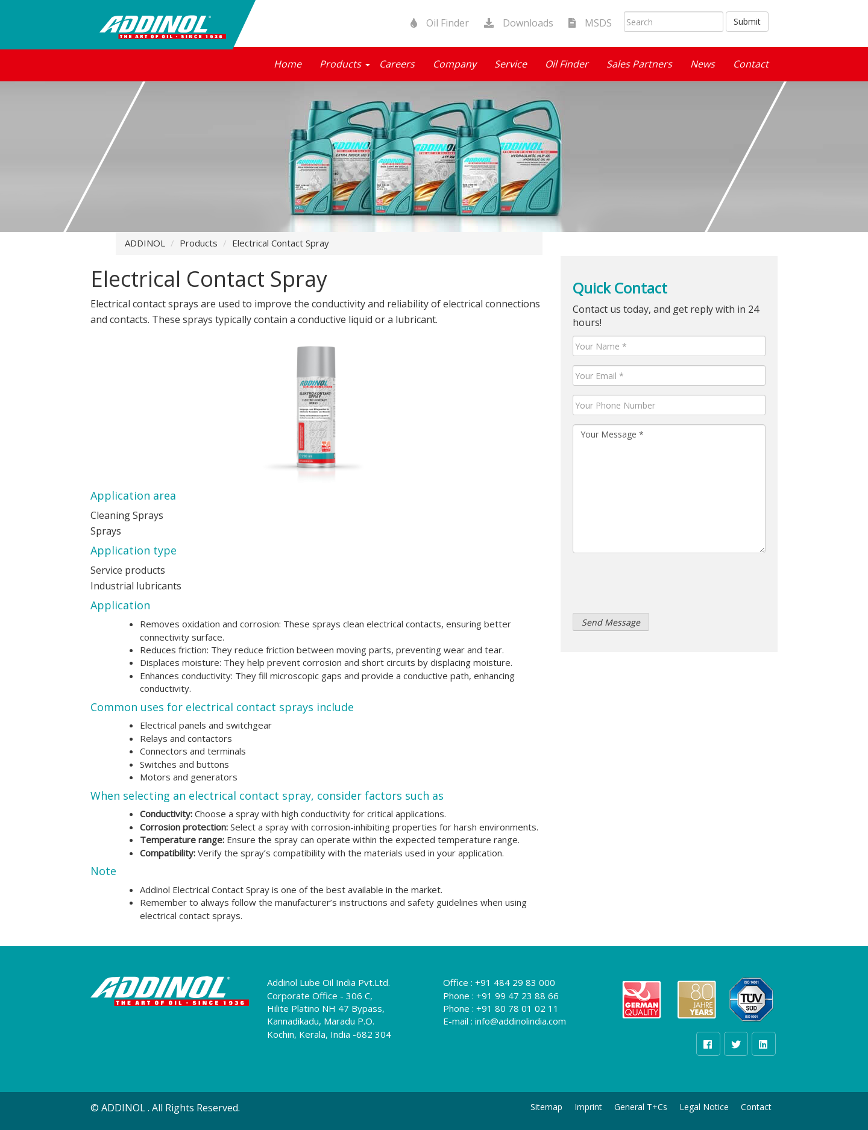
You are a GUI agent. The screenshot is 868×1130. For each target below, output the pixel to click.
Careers (397, 64)
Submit (747, 21)
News (702, 64)
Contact (751, 64)
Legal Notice (704, 1107)
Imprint (588, 1107)
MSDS (585, 23)
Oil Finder (435, 23)
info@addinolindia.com (520, 1021)
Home (287, 64)
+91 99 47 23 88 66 (517, 996)
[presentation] (664, 585)
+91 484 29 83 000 (515, 982)
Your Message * (669, 488)
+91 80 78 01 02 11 (517, 1008)
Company (454, 64)
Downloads (514, 23)
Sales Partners (639, 64)
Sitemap (546, 1107)
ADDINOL (145, 243)
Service (510, 64)
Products (340, 64)
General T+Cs (640, 1107)
